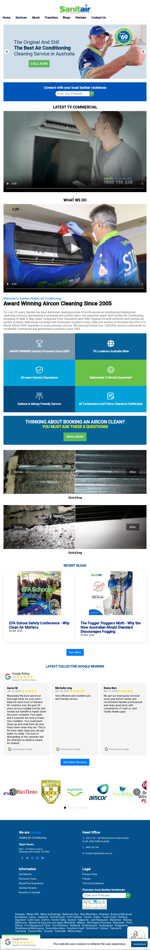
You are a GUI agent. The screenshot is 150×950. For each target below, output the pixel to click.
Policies (86, 878)
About (36, 17)
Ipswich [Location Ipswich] (72, 919)
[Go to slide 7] (81, 808)
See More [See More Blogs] (75, 652)
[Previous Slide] (6, 51)
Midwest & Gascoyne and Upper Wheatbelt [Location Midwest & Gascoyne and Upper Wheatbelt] (52, 922)
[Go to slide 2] (65, 808)
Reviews (81, 17)
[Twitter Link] (27, 858)
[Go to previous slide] (13, 792)
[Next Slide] (143, 51)
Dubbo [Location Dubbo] (97, 917)
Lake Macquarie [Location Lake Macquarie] (99, 919)
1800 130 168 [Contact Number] (92, 847)
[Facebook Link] (22, 858)
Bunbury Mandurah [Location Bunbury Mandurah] (121, 914)
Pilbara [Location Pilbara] (19, 925)
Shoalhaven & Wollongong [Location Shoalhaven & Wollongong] (29, 928)
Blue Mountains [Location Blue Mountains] (89, 914)
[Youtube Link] (42, 858)
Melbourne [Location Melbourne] (21, 922)
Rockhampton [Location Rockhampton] (90, 925)
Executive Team (28, 878)
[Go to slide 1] (62, 808)
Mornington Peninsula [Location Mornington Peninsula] (99, 922)
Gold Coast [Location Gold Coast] (34, 919)
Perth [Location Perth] (129, 922)
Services (21, 17)
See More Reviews (75, 762)
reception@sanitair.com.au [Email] (98, 853)
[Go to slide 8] (84, 808)
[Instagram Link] (32, 858)
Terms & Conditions (93, 883)
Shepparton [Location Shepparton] (121, 925)
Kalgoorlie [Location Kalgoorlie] (83, 919)
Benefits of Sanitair (29, 892)
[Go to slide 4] (71, 808)
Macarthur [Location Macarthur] (115, 919)
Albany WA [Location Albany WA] (33, 914)
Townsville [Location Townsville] (60, 931)
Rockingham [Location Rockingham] (106, 925)
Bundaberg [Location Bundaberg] (21, 917)
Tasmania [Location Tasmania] (20, 931)
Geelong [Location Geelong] (122, 917)
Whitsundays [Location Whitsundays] (75, 931)
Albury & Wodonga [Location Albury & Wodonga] (50, 914)
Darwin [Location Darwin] (88, 917)
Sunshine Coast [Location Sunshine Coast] (75, 928)
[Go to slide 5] (74, 808)
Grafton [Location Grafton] (45, 919)
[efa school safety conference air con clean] (39, 593)
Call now (39, 63)
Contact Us (98, 17)
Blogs (66, 17)
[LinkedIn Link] (37, 858)
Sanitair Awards (28, 887)
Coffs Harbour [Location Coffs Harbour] (74, 917)
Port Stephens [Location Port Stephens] (60, 925)
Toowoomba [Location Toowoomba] (35, 931)
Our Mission (25, 874)
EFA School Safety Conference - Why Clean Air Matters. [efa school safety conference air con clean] (39, 625)
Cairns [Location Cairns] (32, 917)
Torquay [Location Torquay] (48, 931)
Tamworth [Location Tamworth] (116, 928)
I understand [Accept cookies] (139, 944)
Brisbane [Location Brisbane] (104, 914)
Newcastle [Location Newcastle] (118, 922)
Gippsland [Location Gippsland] (20, 919)
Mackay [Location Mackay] (127, 919)
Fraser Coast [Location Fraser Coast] (109, 917)
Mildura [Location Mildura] (81, 922)
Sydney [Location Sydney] (104, 928)
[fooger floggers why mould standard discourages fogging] (111, 593)
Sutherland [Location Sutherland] (92, 928)
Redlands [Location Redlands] (75, 925)
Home (6, 17)
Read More (75, 436)
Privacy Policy (89, 874)
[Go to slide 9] (87, 808)
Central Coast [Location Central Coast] (57, 917)
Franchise (51, 17)
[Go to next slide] (137, 792)
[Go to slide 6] (78, 808)
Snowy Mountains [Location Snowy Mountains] (55, 928)
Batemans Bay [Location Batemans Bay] (70, 914)
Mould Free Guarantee (31, 883)
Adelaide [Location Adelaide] (20, 914)
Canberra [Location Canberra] (43, 917)
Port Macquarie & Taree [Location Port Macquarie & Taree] (37, 925)
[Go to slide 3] (68, 808)
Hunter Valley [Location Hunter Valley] (59, 919)
